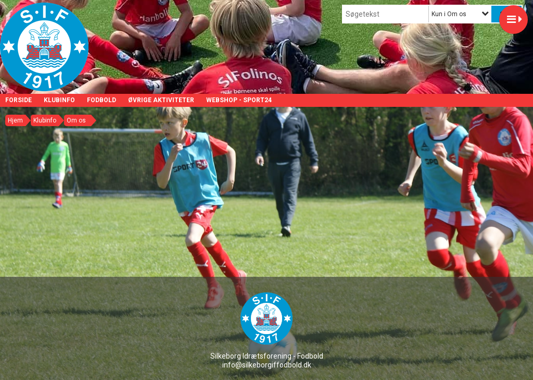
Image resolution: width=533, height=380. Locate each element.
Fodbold (101, 100)
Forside (18, 100)
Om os (76, 120)
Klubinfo (59, 100)
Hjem (15, 120)
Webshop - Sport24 (239, 100)
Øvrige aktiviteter (161, 100)
